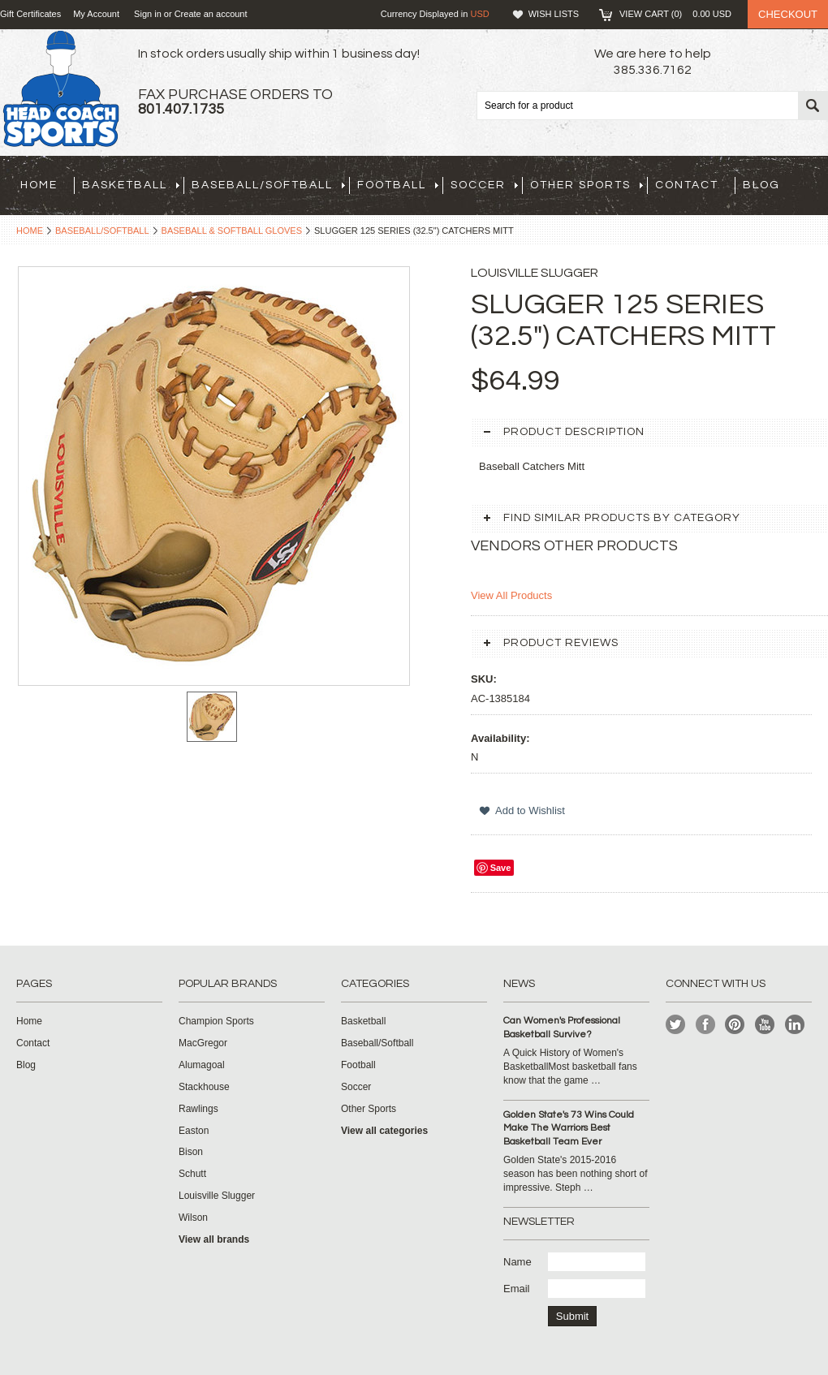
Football (397, 185)
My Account (96, 14)
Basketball (130, 185)
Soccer (484, 185)
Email (516, 1288)
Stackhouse (204, 1087)
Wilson (193, 1217)
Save (500, 868)
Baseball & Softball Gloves (232, 230)
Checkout (787, 14)
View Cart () (675, 14)
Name (517, 1262)
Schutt (192, 1173)
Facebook (706, 1025)
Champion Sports (216, 1021)
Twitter (676, 1025)
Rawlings (198, 1108)
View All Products (511, 595)
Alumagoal (202, 1065)
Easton (194, 1130)
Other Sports (586, 185)
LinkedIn (795, 1025)
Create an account (211, 14)
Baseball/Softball (268, 185)
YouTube (765, 1025)
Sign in (148, 14)
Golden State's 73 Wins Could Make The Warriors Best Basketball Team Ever (568, 1129)
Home (29, 230)
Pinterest (735, 1025)
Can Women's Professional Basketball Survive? (561, 1027)
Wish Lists (553, 14)
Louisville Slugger (217, 1195)
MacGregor (203, 1043)
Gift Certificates (30, 14)
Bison (191, 1151)
